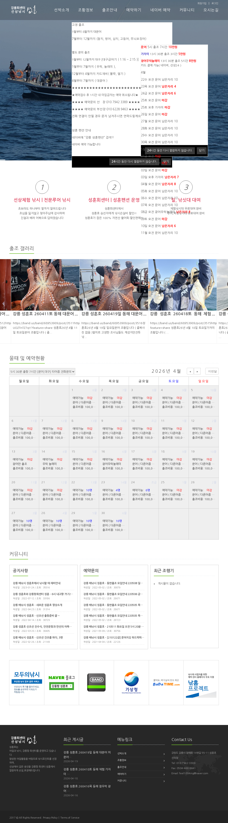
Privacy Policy (50, 818)
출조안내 (109, 10)
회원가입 (201, 3)
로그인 (215, 3)
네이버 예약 (160, 10)
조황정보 (85, 10)
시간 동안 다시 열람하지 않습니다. (134, 161)
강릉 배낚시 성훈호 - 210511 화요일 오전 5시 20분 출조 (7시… (118, 626)
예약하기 (133, 10)
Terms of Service (69, 818)
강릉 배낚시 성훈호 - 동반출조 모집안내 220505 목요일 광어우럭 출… (122, 615)
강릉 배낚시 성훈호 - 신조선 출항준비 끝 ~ (36, 615)
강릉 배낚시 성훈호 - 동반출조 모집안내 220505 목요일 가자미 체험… (122, 605)
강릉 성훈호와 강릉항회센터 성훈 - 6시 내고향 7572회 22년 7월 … (50, 594)
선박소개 (61, 10)
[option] (114, 301)
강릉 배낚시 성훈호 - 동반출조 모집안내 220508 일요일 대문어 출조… (122, 583)
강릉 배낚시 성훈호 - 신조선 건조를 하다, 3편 (38, 637)
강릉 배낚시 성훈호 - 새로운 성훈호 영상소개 (37, 605)
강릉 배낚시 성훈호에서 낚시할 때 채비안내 (36, 583)
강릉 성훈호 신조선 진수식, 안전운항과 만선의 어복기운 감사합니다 (50, 626)
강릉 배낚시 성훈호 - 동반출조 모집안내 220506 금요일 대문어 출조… (122, 594)
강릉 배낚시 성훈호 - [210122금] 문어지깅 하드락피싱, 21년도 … (120, 637)
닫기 (201, 150)
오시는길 (211, 10)
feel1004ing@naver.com (193, 773)
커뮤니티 (187, 10)
